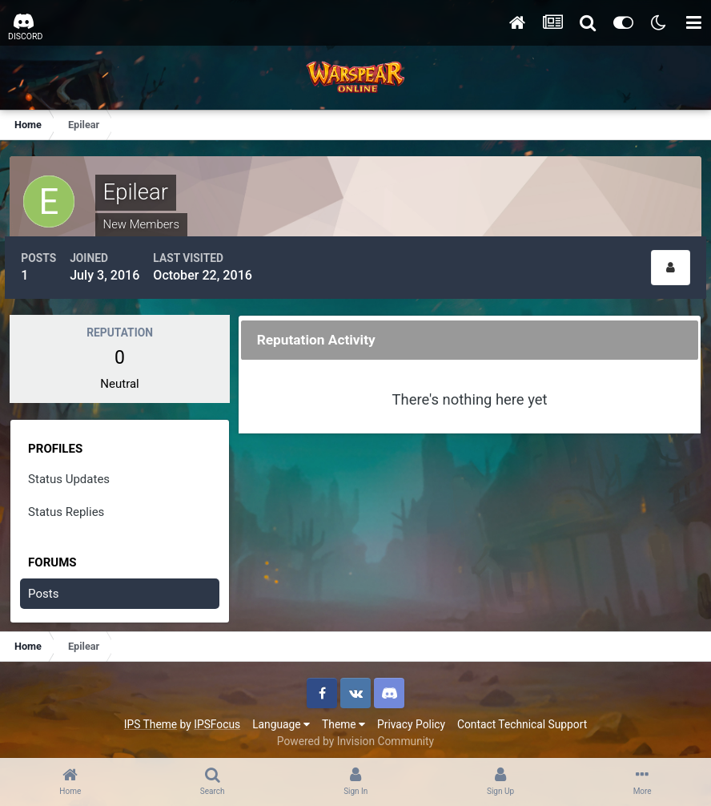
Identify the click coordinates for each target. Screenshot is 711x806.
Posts (45, 586)
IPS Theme (150, 717)
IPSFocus (217, 717)
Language (281, 717)
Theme (343, 717)
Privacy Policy (411, 717)
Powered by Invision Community (355, 733)
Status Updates (71, 472)
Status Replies (68, 505)
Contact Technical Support (522, 717)
